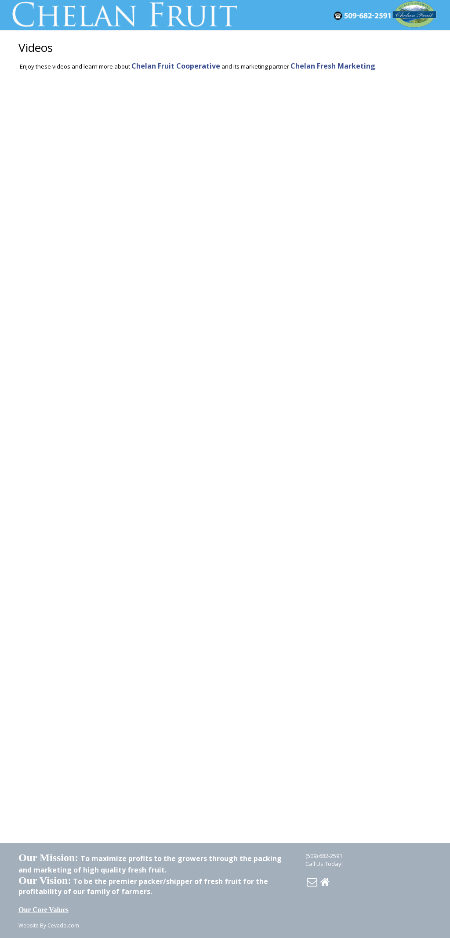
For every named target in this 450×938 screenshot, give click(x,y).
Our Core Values (43, 909)
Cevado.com (63, 925)
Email (312, 881)
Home (325, 881)
